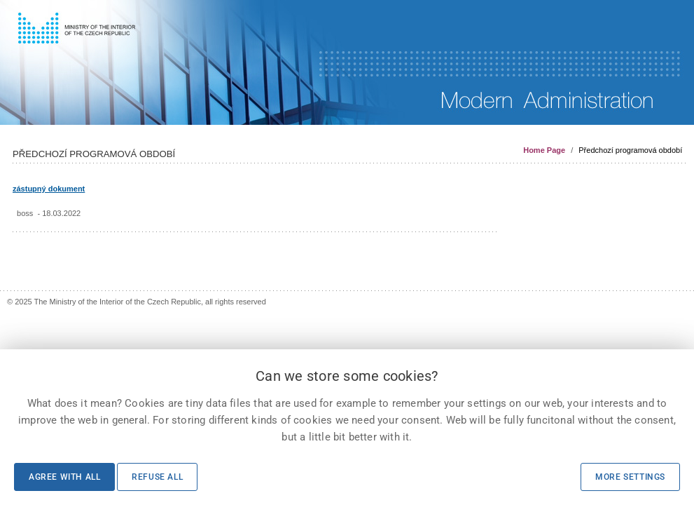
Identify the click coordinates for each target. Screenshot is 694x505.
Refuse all (157, 477)
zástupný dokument (49, 188)
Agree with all (64, 477)
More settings (630, 477)
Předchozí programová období (630, 150)
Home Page (544, 150)
